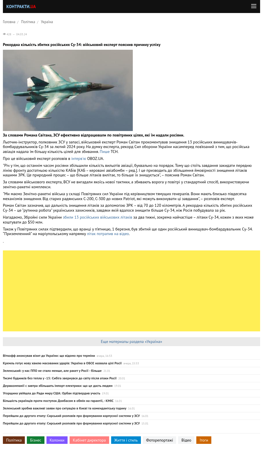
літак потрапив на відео (108, 233)
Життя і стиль (126, 440)
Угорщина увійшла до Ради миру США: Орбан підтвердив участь (51, 393)
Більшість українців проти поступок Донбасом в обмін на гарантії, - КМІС (58, 400)
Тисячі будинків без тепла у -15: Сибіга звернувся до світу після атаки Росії (60, 378)
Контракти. (21, 6)
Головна (9, 21)
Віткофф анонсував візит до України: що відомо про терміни (49, 355)
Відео (186, 440)
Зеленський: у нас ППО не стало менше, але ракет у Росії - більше (52, 370)
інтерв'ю (78, 158)
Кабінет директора (89, 440)
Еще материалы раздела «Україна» (131, 341)
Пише (105, 151)
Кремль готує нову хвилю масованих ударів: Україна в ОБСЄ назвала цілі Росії (62, 363)
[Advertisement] (131, 290)
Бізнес (35, 440)
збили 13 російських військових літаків (97, 217)
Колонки (57, 440)
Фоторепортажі (159, 440)
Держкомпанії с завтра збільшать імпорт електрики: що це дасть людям (58, 385)
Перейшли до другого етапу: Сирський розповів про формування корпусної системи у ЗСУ (71, 415)
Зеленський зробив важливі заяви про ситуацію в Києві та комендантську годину (64, 408)
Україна (47, 21)
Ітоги (203, 440)
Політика (28, 21)
